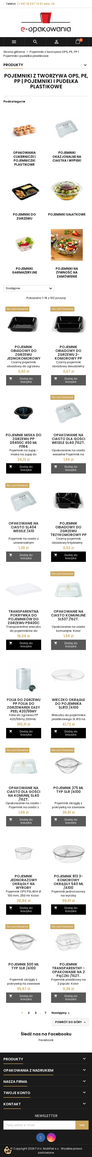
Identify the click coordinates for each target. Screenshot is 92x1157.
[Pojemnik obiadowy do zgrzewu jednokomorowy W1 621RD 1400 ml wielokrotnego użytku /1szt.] (23, 309)
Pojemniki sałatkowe (66, 214)
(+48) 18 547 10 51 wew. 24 (36, 4)
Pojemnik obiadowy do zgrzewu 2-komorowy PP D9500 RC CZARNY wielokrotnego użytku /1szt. (68, 358)
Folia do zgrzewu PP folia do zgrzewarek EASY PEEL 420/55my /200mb (23, 707)
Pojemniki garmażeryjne (24, 270)
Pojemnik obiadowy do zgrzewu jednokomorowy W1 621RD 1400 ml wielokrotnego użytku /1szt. (23, 358)
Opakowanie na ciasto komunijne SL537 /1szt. (68, 615)
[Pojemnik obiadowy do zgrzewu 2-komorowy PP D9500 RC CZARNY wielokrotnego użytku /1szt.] (68, 309)
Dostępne (29, 288)
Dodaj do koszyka (21, 380)
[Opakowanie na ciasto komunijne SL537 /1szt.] (68, 574)
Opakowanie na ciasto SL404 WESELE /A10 (23, 527)
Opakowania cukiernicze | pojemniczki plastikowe (24, 158)
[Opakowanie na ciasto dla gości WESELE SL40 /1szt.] (68, 398)
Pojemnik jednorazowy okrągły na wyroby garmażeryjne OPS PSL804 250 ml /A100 (23, 887)
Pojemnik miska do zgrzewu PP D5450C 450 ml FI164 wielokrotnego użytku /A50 (23, 444)
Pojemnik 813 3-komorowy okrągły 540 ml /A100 (68, 882)
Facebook (46, 1040)
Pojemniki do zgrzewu (24, 216)
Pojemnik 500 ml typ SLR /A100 (23, 966)
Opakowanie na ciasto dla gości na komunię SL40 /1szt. (23, 793)
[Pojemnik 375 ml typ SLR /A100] (68, 751)
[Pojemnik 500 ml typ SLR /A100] (23, 927)
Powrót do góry (71, 1022)
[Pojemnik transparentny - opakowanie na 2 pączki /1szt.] (68, 927)
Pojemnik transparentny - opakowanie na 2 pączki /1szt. (68, 970)
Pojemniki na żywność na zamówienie (67, 272)
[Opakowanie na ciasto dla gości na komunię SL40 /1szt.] (23, 751)
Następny (61, 1013)
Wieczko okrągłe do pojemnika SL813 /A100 (68, 703)
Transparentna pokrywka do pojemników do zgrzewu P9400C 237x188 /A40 (24, 619)
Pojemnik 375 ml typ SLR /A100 (68, 789)
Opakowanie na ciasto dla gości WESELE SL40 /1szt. (68, 439)
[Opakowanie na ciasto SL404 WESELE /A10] (23, 486)
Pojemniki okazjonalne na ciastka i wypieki (66, 156)
